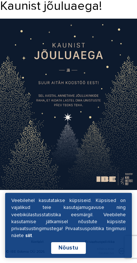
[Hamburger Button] (118, 13)
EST (78, 12)
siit (28, 235)
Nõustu (68, 247)
